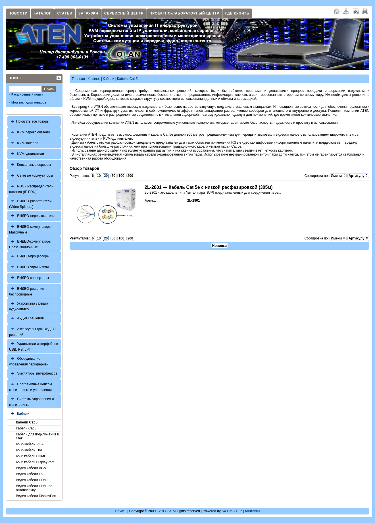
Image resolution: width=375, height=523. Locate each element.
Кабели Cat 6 (26, 428)
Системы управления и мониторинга (31, 401)
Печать (120, 511)
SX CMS (228, 511)
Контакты (252, 511)
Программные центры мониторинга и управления (30, 386)
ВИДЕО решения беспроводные (26, 290)
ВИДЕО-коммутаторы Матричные (30, 228)
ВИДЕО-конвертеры (29, 278)
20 (106, 176)
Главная (78, 79)
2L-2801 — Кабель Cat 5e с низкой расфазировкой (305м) (209, 187)
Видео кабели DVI (30, 474)
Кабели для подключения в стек (37, 436)
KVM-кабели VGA (30, 444)
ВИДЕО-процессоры (29, 256)
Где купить (237, 13)
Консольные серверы (30, 164)
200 (130, 176)
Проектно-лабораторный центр (184, 13)
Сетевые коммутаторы (31, 175)
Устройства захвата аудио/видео (28, 305)
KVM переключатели (29, 132)
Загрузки (88, 13)
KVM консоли (23, 143)
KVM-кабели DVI (29, 450)
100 (121, 176)
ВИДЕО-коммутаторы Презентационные (30, 243)
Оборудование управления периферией (29, 360)
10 (99, 176)
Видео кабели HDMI (31, 480)
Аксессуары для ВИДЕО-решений (33, 331)
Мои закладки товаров (28, 102)
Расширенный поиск (27, 94)
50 (113, 176)
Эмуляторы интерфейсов (33, 373)
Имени (338, 176)
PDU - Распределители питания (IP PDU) (31, 188)
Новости (18, 13)
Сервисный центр (124, 13)
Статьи (64, 13)
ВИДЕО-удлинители (29, 267)
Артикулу (358, 176)
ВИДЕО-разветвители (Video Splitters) (30, 203)
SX (169, 511)
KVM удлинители (26, 154)
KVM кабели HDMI (30, 456)
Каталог (42, 13)
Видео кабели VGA (31, 468)
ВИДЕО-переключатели (32, 216)
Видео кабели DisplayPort (36, 496)
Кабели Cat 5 (27, 422)
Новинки (219, 246)
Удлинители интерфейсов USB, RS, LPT (33, 346)
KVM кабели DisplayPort (35, 462)
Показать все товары (29, 121)
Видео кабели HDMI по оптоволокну (34, 488)
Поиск (15, 78)
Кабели (19, 413)
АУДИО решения (26, 318)
